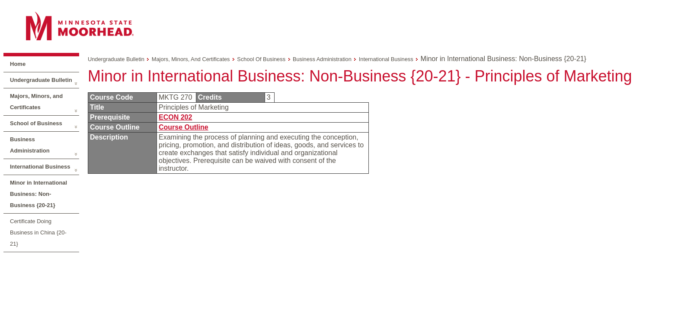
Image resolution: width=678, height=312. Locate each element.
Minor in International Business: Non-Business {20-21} (38, 193)
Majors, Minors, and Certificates (36, 101)
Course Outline (183, 127)
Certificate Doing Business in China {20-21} (38, 232)
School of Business (36, 123)
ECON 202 (175, 117)
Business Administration (30, 145)
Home (18, 64)
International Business (40, 166)
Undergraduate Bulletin (41, 80)
